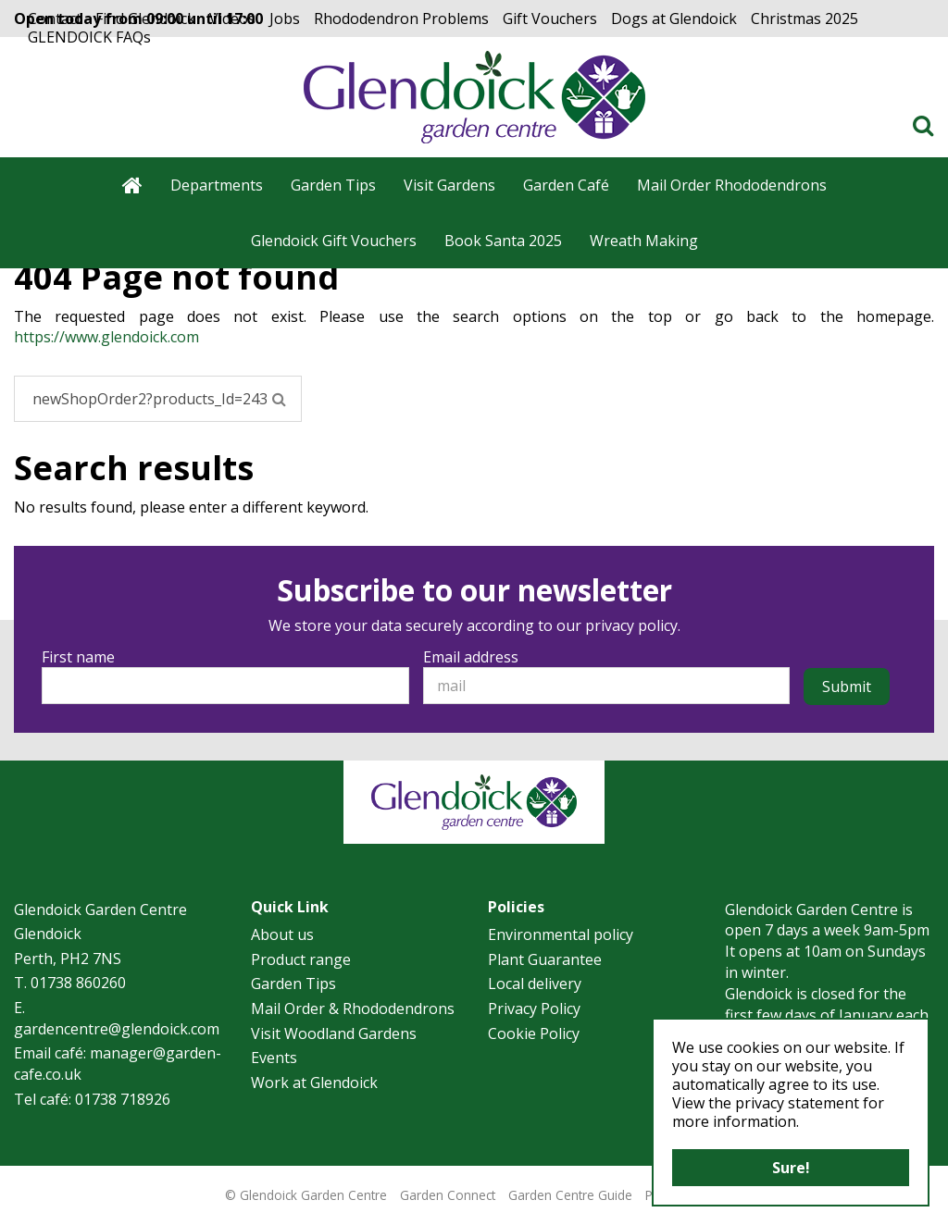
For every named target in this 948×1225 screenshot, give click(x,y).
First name (78, 657)
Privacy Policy (534, 1008)
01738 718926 (122, 1099)
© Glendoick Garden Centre (306, 1195)
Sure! (791, 1167)
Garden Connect (447, 1195)
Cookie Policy (534, 1033)
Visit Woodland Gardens (334, 1033)
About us (282, 934)
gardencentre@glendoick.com (116, 1029)
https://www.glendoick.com (106, 337)
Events (274, 1057)
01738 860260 (78, 982)
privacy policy (631, 625)
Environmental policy (560, 934)
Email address (470, 657)
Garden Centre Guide (570, 1195)
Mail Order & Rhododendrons (353, 1008)
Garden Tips (293, 983)
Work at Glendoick (314, 1082)
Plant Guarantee (545, 959)
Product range (301, 959)
